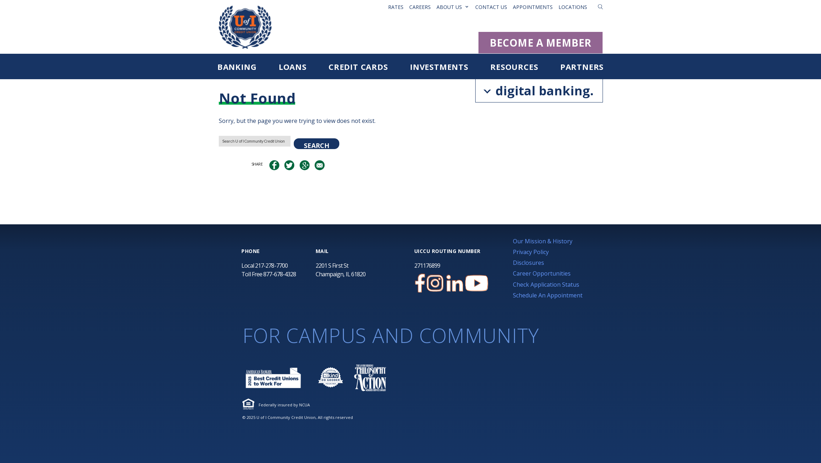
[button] (600, 6)
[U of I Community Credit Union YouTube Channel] (476, 283)
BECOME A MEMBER (540, 42)
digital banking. (538, 90)
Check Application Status (546, 284)
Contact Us (491, 7)
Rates (396, 7)
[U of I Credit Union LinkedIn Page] (454, 283)
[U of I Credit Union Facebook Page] (420, 283)
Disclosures (528, 263)
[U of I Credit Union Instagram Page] (435, 283)
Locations (572, 7)
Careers (420, 7)
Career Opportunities (542, 273)
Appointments (533, 7)
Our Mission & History (542, 241)
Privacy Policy (531, 252)
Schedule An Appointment (547, 295)
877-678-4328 (279, 274)
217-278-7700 (271, 265)
